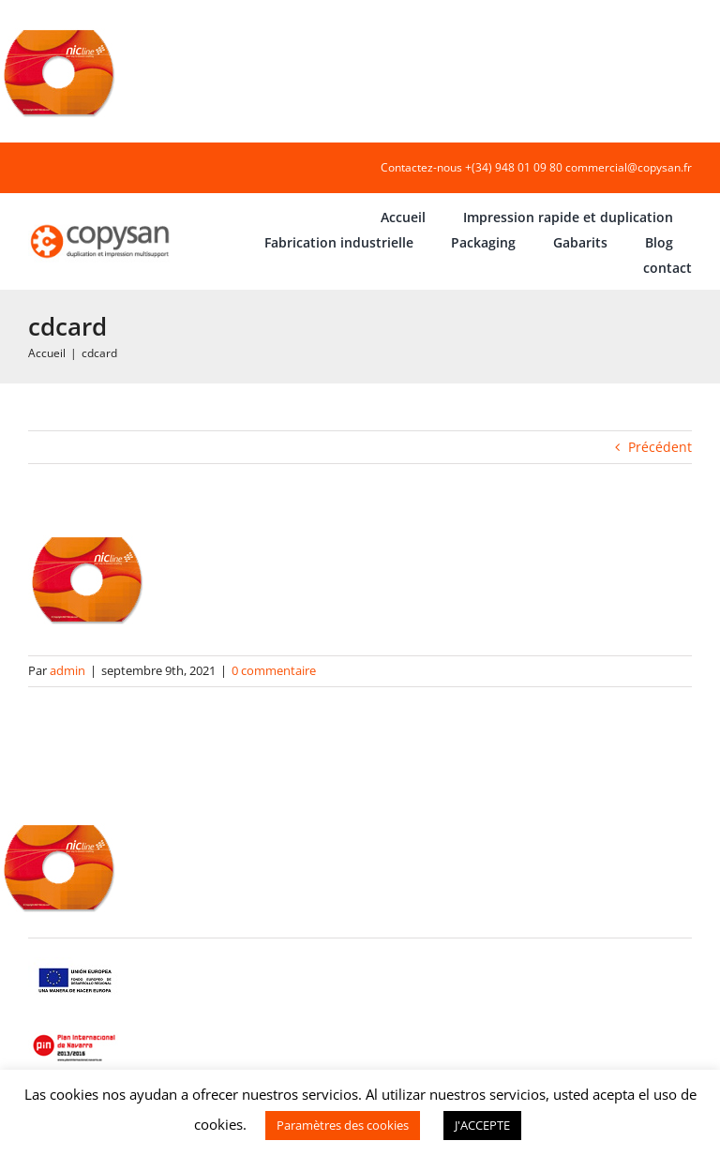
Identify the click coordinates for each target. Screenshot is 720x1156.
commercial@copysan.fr (628, 167)
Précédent (660, 447)
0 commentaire (274, 670)
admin (67, 670)
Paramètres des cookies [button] (343, 1125)
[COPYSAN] (101, 224)
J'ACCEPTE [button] (482, 1125)
